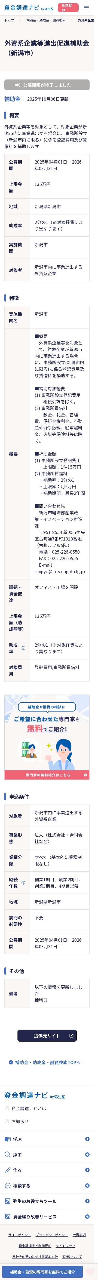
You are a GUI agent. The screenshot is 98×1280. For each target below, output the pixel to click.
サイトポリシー (19, 1234)
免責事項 (79, 1234)
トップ (9, 20)
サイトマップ (65, 1245)
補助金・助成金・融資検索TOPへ (48, 1062)
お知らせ (20, 1121)
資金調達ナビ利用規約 (35, 1245)
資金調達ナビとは (28, 1108)
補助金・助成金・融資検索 (46, 20)
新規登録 (67, 7)
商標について (72, 1256)
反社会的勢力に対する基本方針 (35, 1256)
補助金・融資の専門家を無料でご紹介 (42, 1272)
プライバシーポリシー (52, 1234)
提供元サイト (47, 1035)
